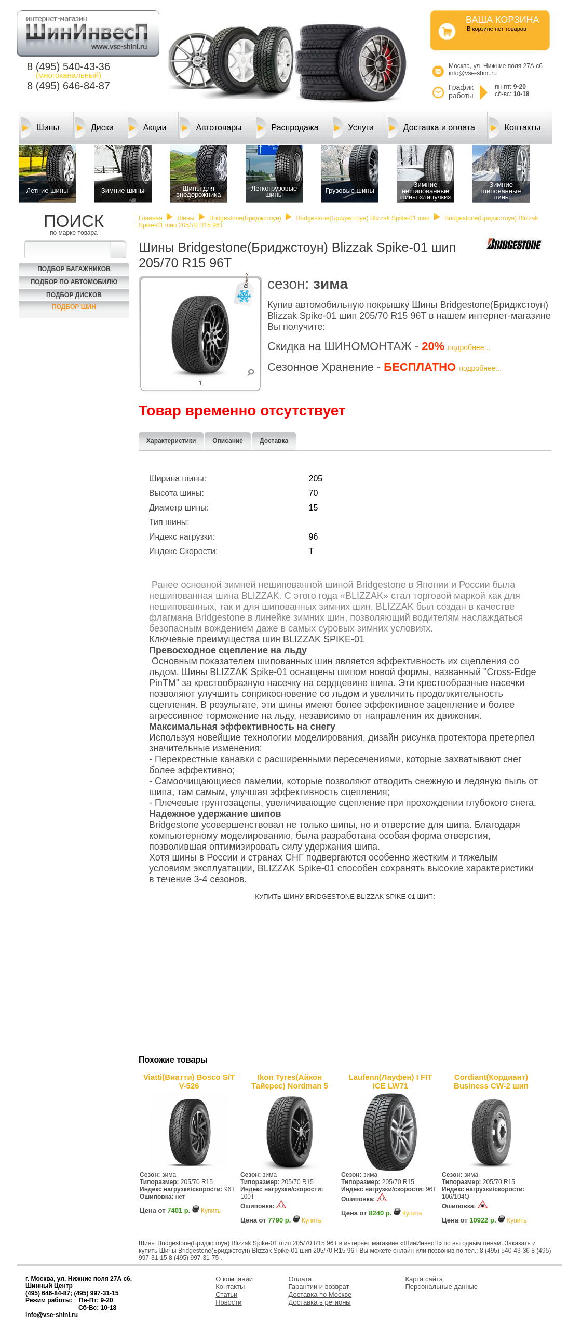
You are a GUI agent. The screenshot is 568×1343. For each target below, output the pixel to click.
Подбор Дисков (74, 295)
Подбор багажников (74, 269)
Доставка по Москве (320, 1294)
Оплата (300, 1279)
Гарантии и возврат (319, 1287)
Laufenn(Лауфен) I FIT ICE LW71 (390, 1081)
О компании (234, 1279)
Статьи (226, 1294)
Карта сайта (424, 1279)
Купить (211, 1210)
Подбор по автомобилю (74, 282)
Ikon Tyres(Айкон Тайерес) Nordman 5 (289, 1081)
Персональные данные (441, 1287)
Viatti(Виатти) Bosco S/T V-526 (189, 1081)
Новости (228, 1302)
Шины (40, 128)
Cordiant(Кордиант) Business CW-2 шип (491, 1081)
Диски (94, 128)
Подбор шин (74, 307)
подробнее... (469, 347)
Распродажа (287, 128)
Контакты (514, 128)
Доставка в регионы (320, 1302)
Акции (147, 128)
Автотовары (210, 128)
